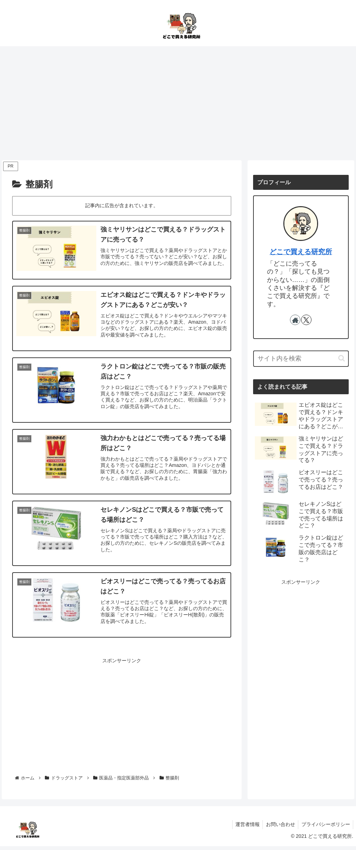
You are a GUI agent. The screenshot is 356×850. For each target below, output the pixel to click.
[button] (341, 358)
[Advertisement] (178, 103)
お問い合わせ (278, 828)
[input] (300, 358)
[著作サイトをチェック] (295, 320)
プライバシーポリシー (325, 828)
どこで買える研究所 (300, 252)
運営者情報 (245, 828)
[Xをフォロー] (306, 320)
